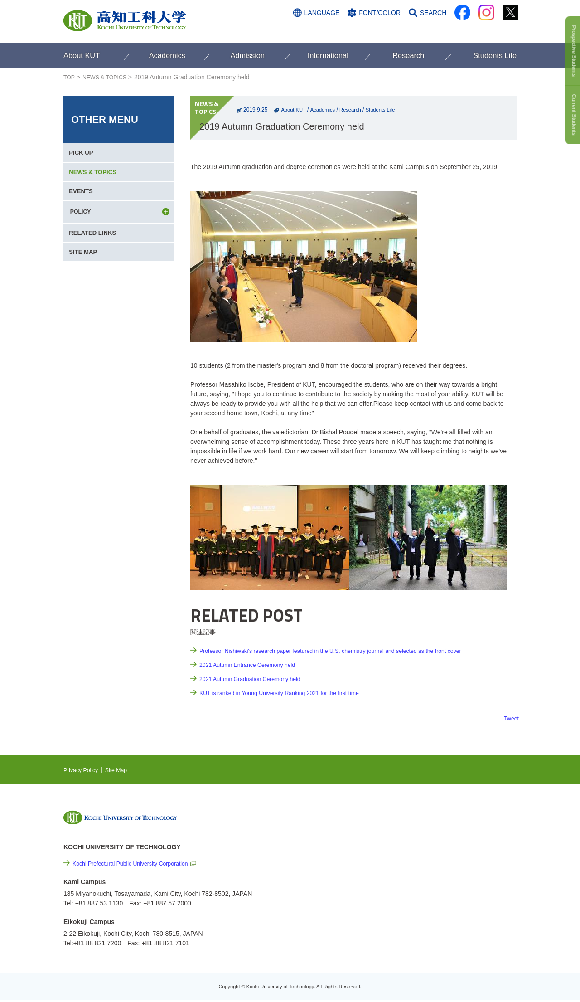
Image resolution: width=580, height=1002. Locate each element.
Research (354, 110)
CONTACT (499, 30)
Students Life (386, 110)
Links (425, 871)
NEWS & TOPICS (109, 77)
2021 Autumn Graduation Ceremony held (257, 678)
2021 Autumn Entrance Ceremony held (254, 664)
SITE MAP (85, 278)
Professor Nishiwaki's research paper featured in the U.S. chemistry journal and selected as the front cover (348, 650)
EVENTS (82, 204)
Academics (325, 110)
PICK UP (83, 155)
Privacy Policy (83, 769)
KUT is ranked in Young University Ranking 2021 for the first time (290, 692)
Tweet (510, 718)
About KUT (294, 110)
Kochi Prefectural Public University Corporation (138, 863)
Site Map (122, 769)
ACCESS (458, 30)
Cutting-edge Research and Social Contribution (457, 852)
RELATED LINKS (95, 253)
